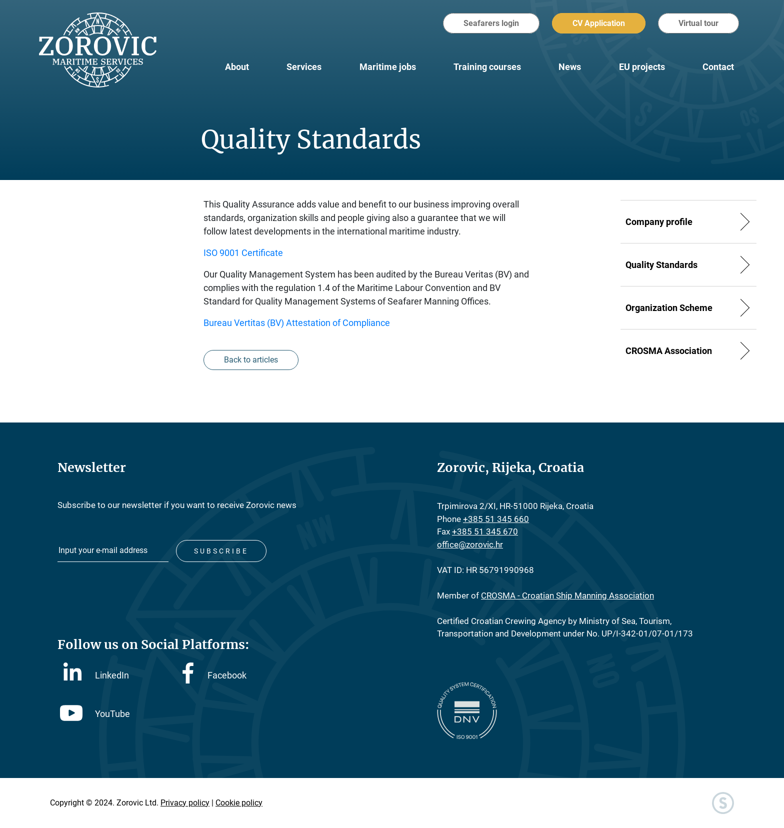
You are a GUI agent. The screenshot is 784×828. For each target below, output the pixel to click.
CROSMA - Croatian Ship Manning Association (567, 595)
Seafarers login (491, 23)
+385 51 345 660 (496, 519)
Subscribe (221, 551)
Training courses (487, 67)
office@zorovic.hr (470, 545)
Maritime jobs (388, 67)
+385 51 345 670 (485, 531)
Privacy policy (185, 803)
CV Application (598, 23)
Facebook (214, 675)
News (569, 67)
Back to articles (251, 359)
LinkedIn (96, 674)
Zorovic (98, 50)
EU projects (642, 67)
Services (304, 67)
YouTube (95, 713)
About (237, 67)
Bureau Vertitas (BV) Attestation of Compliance (297, 323)
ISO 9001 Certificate (243, 253)
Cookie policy (239, 803)
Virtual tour (698, 23)
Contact (718, 67)
